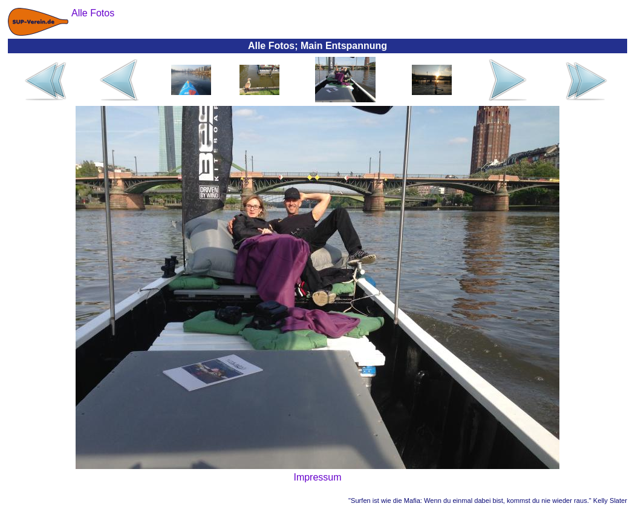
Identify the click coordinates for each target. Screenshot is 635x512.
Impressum (317, 477)
